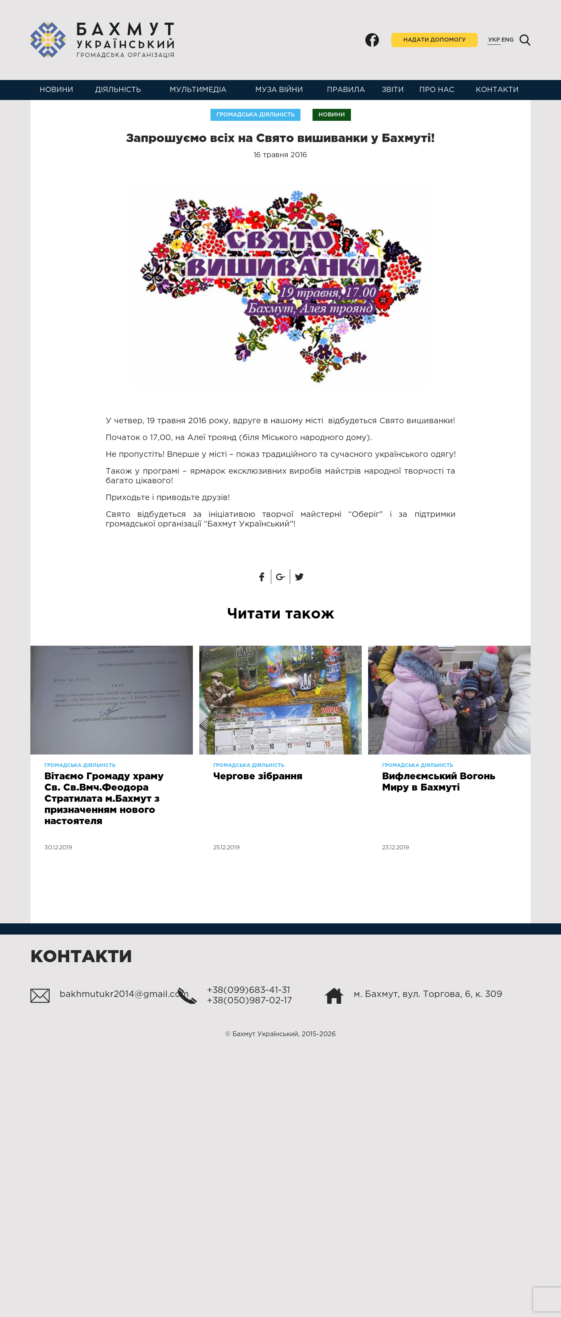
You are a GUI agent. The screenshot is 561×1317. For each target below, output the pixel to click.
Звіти (393, 90)
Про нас (436, 90)
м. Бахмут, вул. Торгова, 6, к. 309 (428, 995)
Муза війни (279, 90)
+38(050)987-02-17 (249, 1001)
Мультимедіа (198, 90)
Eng (507, 40)
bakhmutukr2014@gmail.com (124, 995)
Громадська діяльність (255, 114)
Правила (346, 90)
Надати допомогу (434, 40)
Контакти (497, 90)
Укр (494, 40)
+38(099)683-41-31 (248, 991)
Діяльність (118, 90)
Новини (56, 90)
